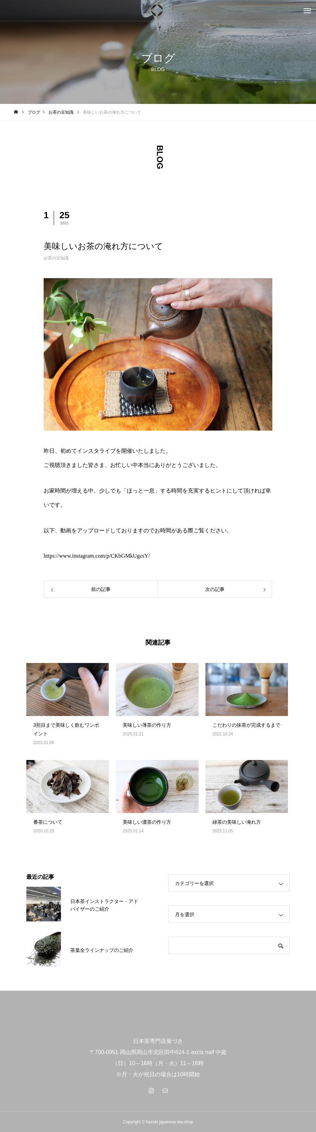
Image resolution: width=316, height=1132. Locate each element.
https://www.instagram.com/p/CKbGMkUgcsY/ (97, 556)
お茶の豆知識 (56, 258)
